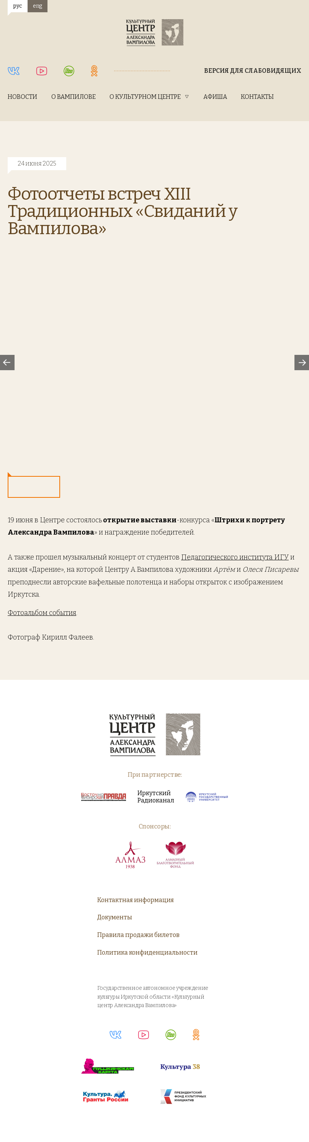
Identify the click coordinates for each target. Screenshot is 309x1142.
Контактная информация (135, 900)
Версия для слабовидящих (252, 70)
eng (37, 6)
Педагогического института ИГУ (235, 557)
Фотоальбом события (42, 613)
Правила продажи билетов (138, 935)
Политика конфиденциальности (147, 952)
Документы (114, 917)
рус (17, 6)
